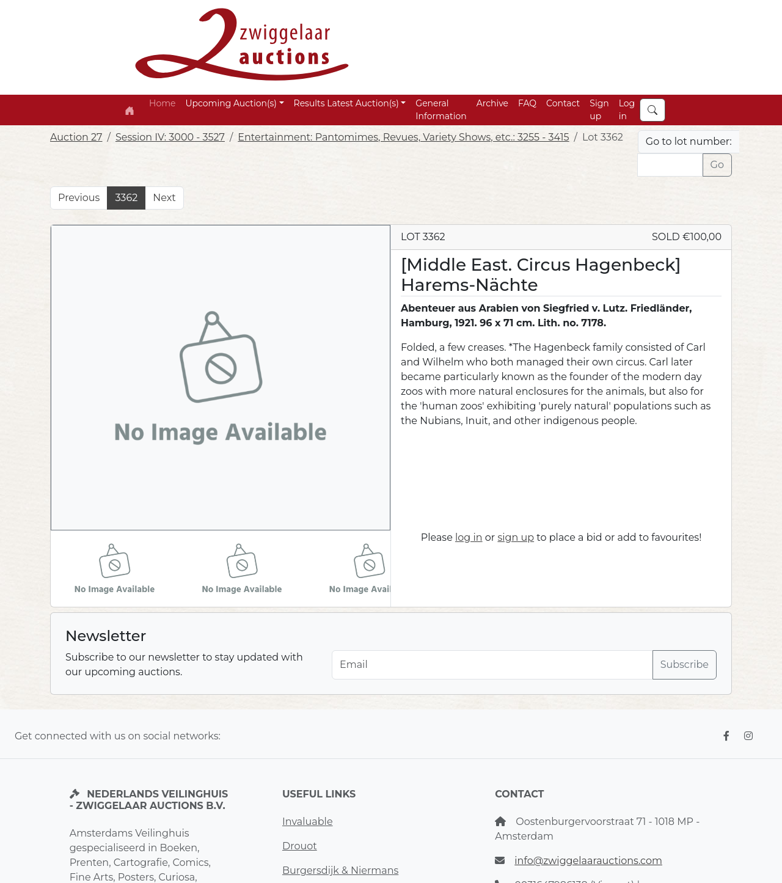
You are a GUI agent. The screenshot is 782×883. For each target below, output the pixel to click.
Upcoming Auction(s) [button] (230, 103)
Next (164, 197)
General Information (440, 110)
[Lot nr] (670, 165)
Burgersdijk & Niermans (340, 870)
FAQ (527, 103)
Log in (627, 110)
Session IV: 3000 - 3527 (170, 137)
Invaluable (307, 821)
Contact (563, 103)
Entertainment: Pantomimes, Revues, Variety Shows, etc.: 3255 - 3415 (403, 137)
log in (469, 537)
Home (162, 103)
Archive (492, 103)
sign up (515, 537)
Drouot (299, 846)
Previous (79, 197)
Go (717, 164)
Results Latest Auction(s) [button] (346, 103)
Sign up (599, 110)
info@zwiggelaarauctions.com (588, 861)
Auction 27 (76, 137)
